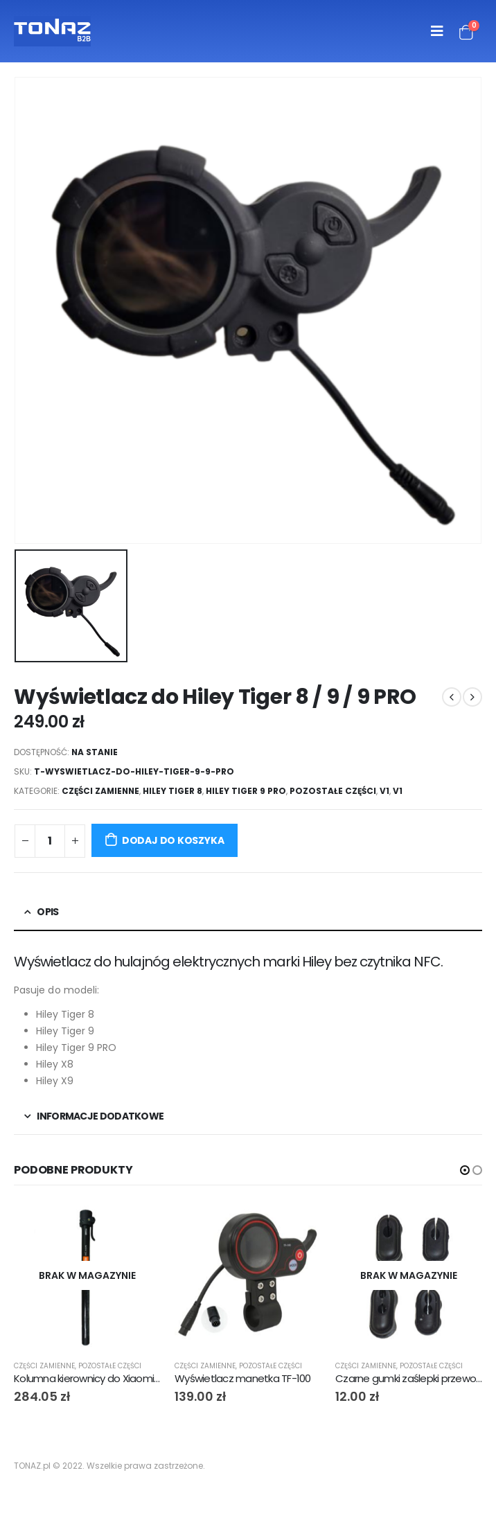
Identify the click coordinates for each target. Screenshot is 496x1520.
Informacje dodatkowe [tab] (100, 1116)
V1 (384, 791)
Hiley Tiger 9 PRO (246, 791)
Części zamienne (100, 791)
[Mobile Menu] (437, 31)
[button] (465, 1170)
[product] (87, 1275)
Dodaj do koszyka (173, 840)
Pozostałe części (333, 791)
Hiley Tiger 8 (172, 791)
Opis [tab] (47, 912)
